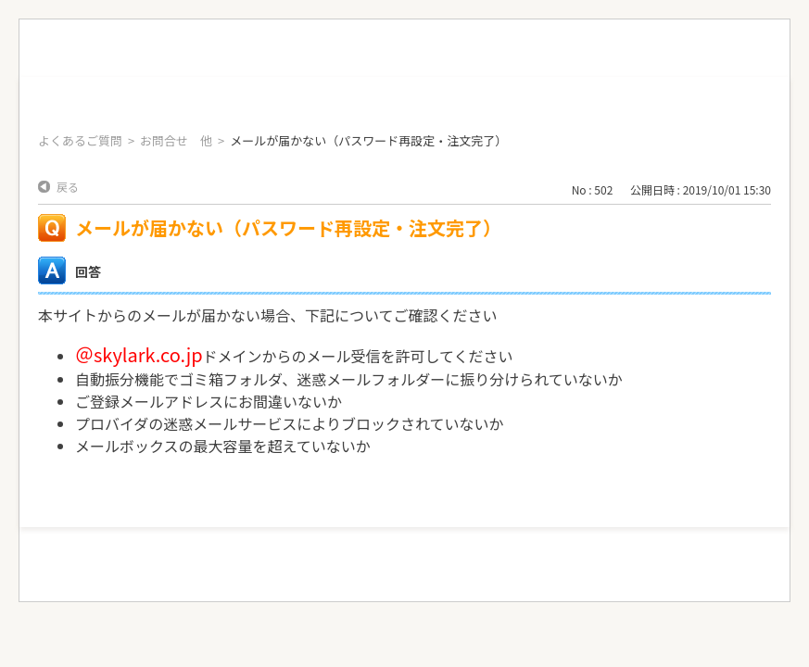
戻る (68, 187)
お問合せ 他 (176, 140)
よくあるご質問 (80, 140)
